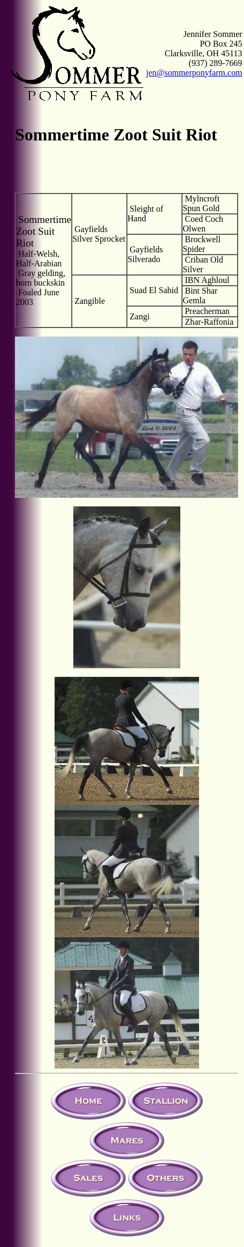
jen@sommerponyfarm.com (194, 72)
